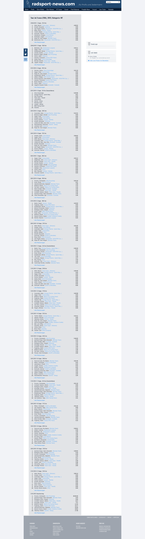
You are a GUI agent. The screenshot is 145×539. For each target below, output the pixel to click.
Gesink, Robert (38, 438)
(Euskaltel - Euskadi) (53, 85)
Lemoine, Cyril (38, 126)
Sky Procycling (38, 96)
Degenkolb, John (38, 160)
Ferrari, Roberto (38, 119)
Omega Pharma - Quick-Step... (42, 94)
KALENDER (32, 533)
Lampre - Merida (38, 104)
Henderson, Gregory (39, 35)
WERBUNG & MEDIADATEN (104, 528)
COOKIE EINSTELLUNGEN (92, 517)
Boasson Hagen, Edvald (40, 54)
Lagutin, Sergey (38, 62)
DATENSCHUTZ (102, 517)
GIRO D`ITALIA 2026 (57, 526)
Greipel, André (38, 118)
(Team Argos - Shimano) (48, 25)
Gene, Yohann (38, 282)
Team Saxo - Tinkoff (39, 98)
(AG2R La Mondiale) (50, 33)
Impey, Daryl (37, 59)
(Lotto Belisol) (49, 35)
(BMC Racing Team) (49, 77)
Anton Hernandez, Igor (40, 195)
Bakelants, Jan (38, 48)
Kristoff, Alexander (39, 27)
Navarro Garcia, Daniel (40, 216)
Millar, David (37, 30)
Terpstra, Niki (37, 300)
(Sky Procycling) (52, 54)
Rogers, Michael (38, 308)
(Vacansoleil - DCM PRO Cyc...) (53, 28)
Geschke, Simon (38, 325)
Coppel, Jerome (38, 366)
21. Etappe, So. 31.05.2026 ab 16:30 (100, 57)
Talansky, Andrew (39, 319)
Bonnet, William (38, 232)
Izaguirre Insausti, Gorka (41, 85)
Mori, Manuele (38, 171)
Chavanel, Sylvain (39, 173)
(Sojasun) (44, 56)
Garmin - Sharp (38, 101)
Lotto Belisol (37, 99)
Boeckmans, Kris (38, 40)
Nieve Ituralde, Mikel (39, 189)
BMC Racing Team (39, 106)
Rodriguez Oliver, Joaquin (41, 209)
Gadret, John (37, 462)
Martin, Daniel (38, 203)
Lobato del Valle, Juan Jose (41, 123)
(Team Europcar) (45, 237)
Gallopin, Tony (38, 168)
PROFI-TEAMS (56, 533)
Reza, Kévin (37, 237)
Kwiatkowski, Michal (39, 51)
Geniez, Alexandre (39, 433)
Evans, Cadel (37, 211)
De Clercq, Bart (38, 436)
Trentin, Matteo (38, 32)
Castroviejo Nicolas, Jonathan (42, 263)
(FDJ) (43, 169)
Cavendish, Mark (38, 113)
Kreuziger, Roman (39, 190)
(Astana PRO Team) (51, 57)
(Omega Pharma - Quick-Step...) (52, 32)
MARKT (31, 531)
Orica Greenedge (39, 93)
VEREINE (31, 535)
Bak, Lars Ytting (38, 324)
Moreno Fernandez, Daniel (41, 208)
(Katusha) (47, 27)
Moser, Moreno (38, 409)
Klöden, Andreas (38, 367)
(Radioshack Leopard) (49, 48)
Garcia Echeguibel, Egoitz (41, 322)
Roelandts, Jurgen (39, 36)
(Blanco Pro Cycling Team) (51, 185)
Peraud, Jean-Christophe (41, 353)
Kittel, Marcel (37, 25)
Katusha (36, 107)
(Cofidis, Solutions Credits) (54, 216)
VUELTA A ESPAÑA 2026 (58, 530)
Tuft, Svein (37, 256)
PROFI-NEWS (32, 526)
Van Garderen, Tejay (39, 398)
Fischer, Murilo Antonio (40, 488)
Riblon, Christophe (39, 362)
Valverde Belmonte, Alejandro (42, 184)
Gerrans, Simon (38, 70)
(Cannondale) (45, 49)
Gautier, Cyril (37, 330)
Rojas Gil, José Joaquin (40, 38)
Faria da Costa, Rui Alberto (41, 361)
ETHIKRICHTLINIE (103, 531)
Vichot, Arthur (38, 169)
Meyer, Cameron (38, 374)
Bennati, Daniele (38, 61)
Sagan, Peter (37, 49)
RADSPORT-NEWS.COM (81, 528)
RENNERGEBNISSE (57, 531)
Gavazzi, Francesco (39, 57)
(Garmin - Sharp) (46, 30)
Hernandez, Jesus (39, 464)
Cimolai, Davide (38, 53)
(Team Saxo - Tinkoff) (49, 61)
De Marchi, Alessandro (40, 440)
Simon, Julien (38, 56)
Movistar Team (38, 102)
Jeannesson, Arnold (39, 364)
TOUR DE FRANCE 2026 (58, 528)
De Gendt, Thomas (39, 251)
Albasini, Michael (38, 317)
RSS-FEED (78, 526)
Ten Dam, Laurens (39, 187)
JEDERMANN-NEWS (34, 528)
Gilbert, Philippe (38, 77)
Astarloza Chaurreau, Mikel (41, 370)
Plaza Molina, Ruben (40, 443)
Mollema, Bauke (38, 185)
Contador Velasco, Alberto (41, 192)
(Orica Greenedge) (47, 59)
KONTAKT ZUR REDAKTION (104, 526)
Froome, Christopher (39, 180)
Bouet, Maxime (38, 82)
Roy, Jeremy (37, 259)
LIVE (31, 530)
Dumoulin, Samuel (39, 33)
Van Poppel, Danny (39, 28)
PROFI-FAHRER (56, 535)
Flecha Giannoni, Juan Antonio (42, 78)
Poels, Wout (37, 213)
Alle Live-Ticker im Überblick (99, 60)
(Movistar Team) (52, 38)
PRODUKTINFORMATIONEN (104, 530)
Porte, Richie (37, 182)
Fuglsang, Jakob (38, 205)
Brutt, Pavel (37, 329)
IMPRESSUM (116, 517)
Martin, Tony (37, 248)
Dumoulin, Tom (38, 261)
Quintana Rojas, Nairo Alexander (43, 193)
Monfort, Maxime (38, 218)
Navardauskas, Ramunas (41, 124)
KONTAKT (109, 517)
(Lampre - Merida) (48, 53)
